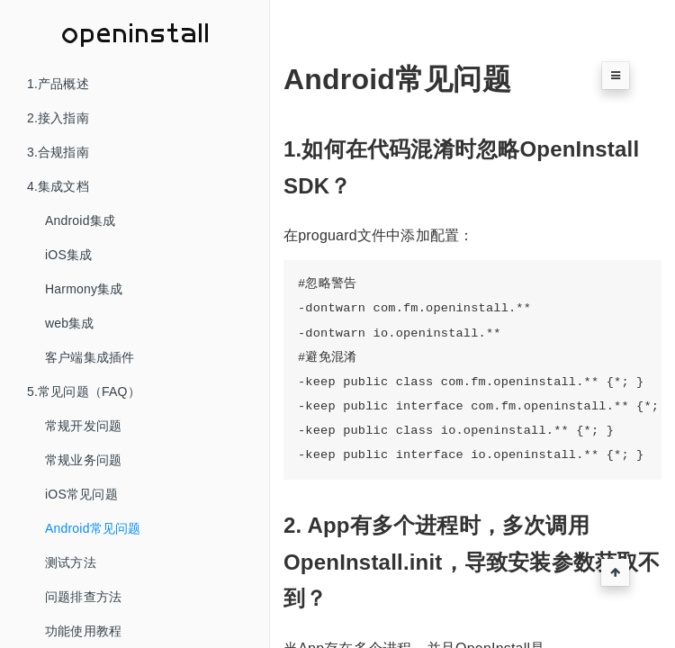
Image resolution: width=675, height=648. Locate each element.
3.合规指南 (58, 152)
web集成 (69, 323)
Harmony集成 (84, 289)
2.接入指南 (58, 118)
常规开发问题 (83, 425)
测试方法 (70, 562)
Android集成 (80, 220)
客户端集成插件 (89, 357)
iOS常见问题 (81, 494)
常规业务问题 (83, 460)
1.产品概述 (58, 83)
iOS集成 (68, 255)
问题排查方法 (83, 597)
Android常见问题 (92, 528)
